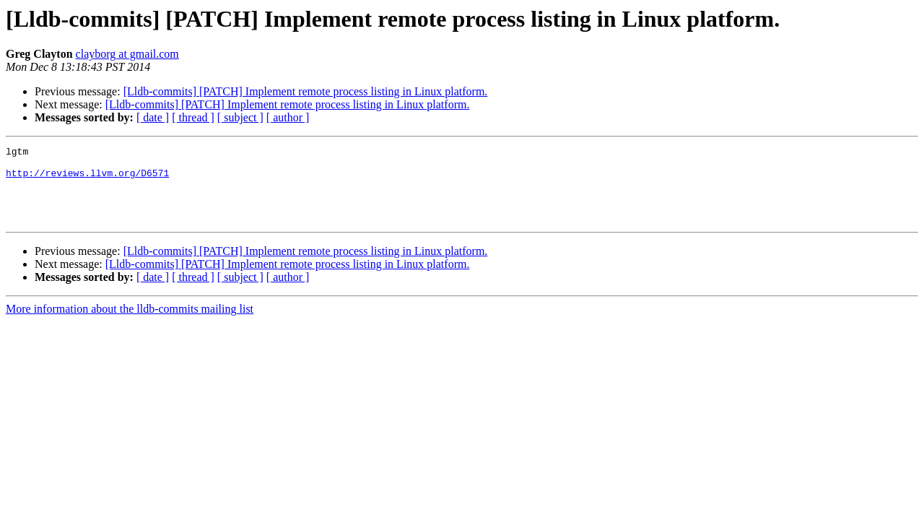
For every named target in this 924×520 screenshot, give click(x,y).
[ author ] (288, 117)
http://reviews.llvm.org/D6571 (87, 179)
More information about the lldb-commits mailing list (129, 324)
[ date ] (152, 117)
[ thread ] (193, 117)
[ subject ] (240, 117)
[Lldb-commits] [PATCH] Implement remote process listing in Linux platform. (305, 91)
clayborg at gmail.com (127, 54)
